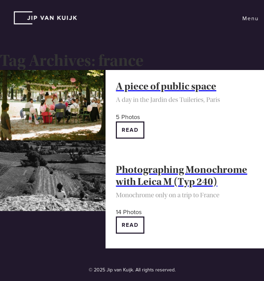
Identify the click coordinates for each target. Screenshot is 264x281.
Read (130, 130)
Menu (250, 18)
